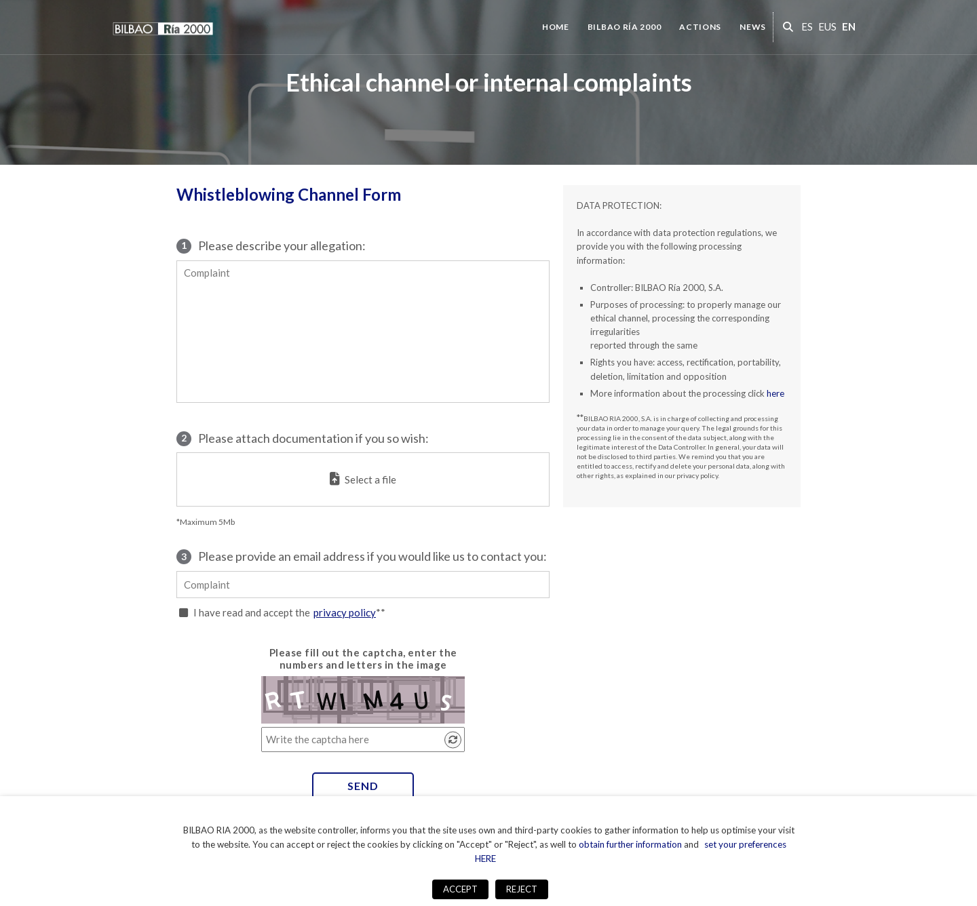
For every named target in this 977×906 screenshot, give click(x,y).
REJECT (521, 889)
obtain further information (630, 844)
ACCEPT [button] (460, 889)
